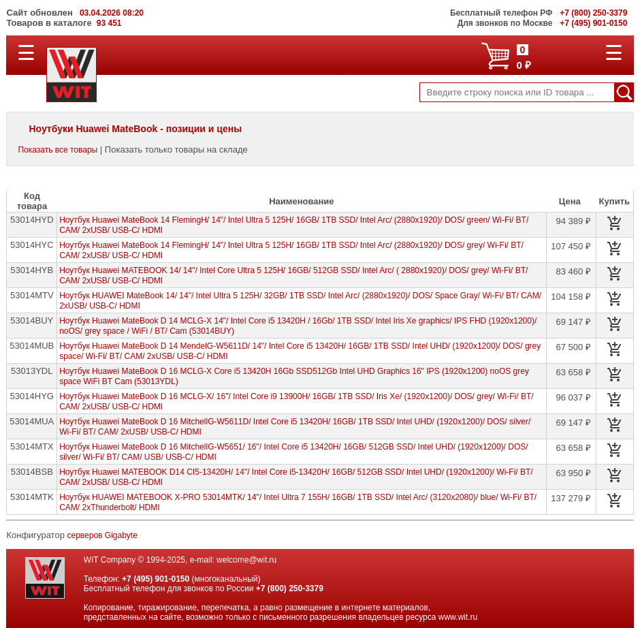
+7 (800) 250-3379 (289, 588)
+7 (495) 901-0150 (155, 579)
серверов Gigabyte (102, 535)
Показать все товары (57, 150)
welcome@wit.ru (246, 560)
